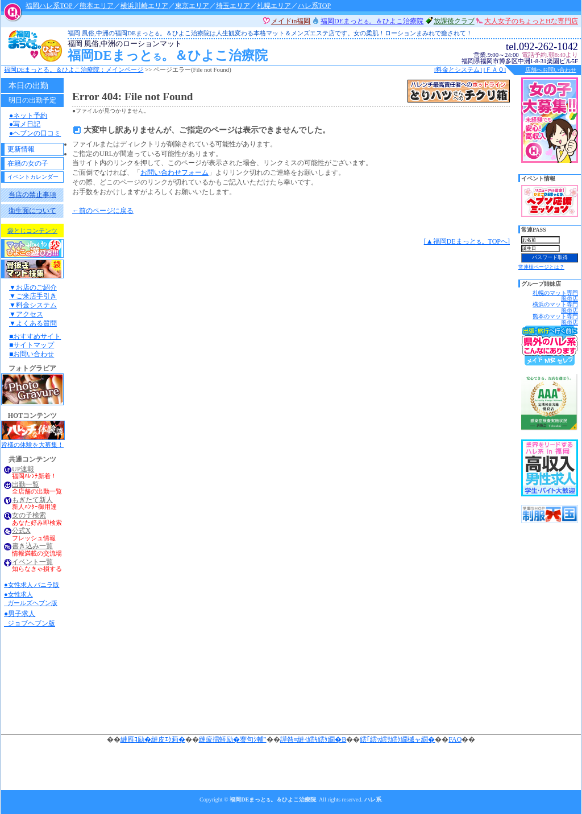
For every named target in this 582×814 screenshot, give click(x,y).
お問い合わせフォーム (174, 172)
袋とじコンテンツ (32, 230)
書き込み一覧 (32, 546)
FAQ (455, 739)
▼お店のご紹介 (33, 287)
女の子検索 (29, 515)
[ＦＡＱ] (495, 69)
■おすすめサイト (35, 336)
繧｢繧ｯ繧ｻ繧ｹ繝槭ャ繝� (397, 739)
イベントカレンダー (33, 177)
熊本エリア (97, 6)
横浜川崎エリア (144, 6)
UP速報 (23, 469)
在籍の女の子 (27, 163)
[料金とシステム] (458, 69)
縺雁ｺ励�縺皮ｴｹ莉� (152, 739)
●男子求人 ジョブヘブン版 (29, 618)
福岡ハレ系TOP (49, 6)
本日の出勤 (28, 85)
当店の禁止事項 (32, 195)
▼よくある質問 (33, 323)
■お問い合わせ (31, 354)
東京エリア (192, 6)
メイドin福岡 (291, 21)
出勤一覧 (25, 484)
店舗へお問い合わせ (550, 70)
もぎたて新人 (32, 500)
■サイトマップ (31, 345)
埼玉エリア (233, 6)
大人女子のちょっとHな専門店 (531, 21)
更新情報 (21, 149)
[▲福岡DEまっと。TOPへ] (467, 241)
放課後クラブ (454, 21)
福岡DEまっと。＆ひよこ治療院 (241, 51)
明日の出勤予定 (32, 100)
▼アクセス (26, 314)
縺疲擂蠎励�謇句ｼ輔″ (233, 739)
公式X (21, 531)
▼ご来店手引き (33, 296)
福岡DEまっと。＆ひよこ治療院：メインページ (73, 69)
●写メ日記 (24, 124)
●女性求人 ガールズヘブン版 (30, 598)
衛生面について (32, 211)
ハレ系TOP (314, 6)
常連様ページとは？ (541, 267)
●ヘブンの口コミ (35, 133)
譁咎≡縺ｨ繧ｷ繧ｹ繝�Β (313, 739)
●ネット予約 (28, 116)
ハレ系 (372, 799)
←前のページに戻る (103, 211)
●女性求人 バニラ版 (31, 584)
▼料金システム (33, 305)
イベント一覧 (32, 562)
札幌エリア (274, 6)
